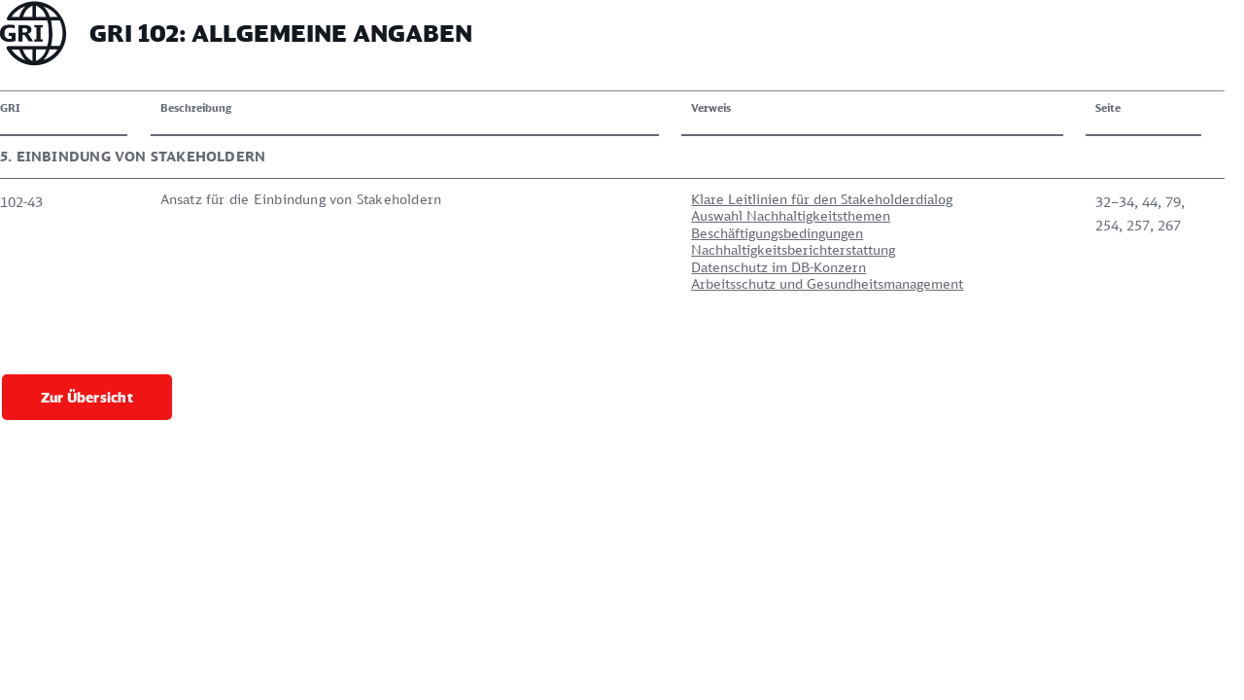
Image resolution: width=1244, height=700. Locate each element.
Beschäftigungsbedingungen (540, 233)
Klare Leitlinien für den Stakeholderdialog (584, 199)
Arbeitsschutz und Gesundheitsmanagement (590, 283)
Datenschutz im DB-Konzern (541, 267)
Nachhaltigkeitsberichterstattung (556, 249)
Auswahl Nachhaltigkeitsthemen (553, 215)
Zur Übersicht (87, 350)
